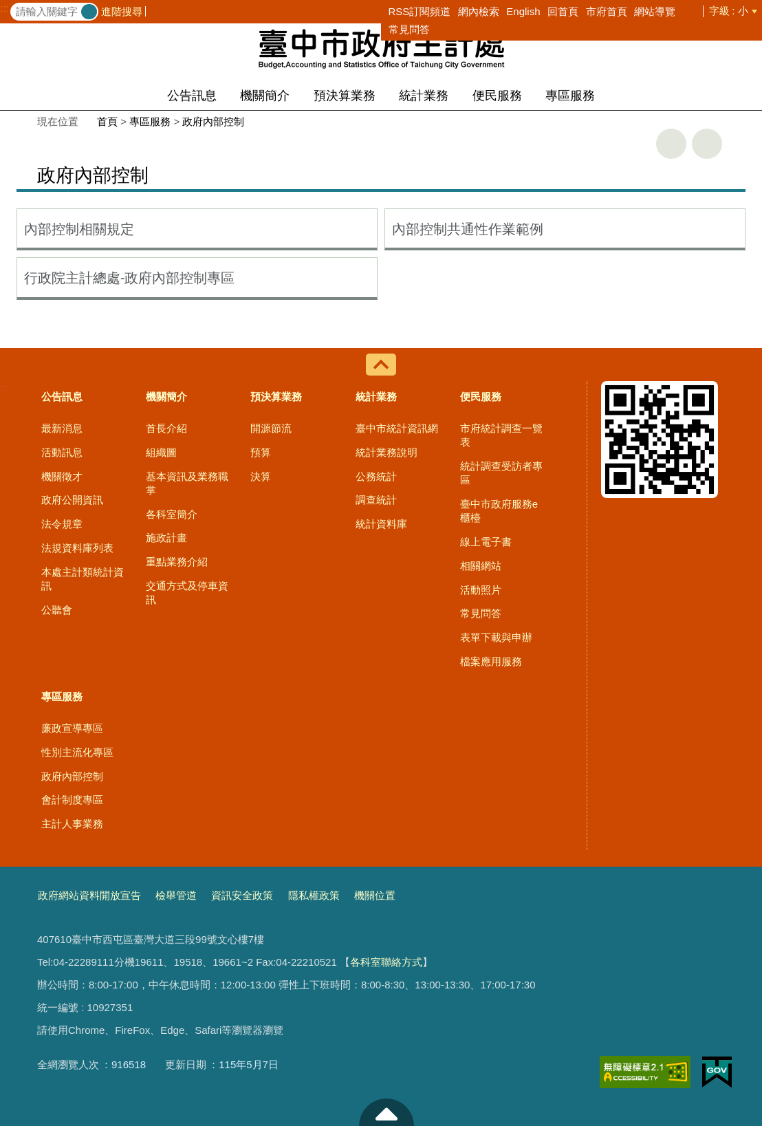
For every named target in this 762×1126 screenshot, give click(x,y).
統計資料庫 (381, 524)
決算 (260, 476)
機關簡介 (265, 95)
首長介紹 (166, 428)
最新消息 (62, 428)
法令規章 (62, 524)
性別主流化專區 (77, 752)
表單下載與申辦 (496, 637)
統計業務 (423, 95)
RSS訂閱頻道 (420, 11)
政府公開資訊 (72, 500)
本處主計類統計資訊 (82, 579)
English (523, 11)
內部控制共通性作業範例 (467, 229)
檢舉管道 (176, 895)
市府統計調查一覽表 (501, 435)
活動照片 (480, 590)
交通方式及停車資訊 (187, 592)
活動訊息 (62, 452)
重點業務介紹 (177, 561)
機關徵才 (62, 476)
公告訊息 (192, 95)
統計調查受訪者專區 (501, 473)
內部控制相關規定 (79, 229)
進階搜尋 (121, 11)
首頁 (107, 121)
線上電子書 (486, 542)
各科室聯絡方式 (386, 962)
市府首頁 (606, 11)
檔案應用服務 (491, 661)
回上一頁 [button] (707, 144)
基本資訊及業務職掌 (187, 483)
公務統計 (376, 476)
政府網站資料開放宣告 (89, 895)
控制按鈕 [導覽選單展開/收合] (381, 365)
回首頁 (562, 11)
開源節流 (271, 428)
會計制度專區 (72, 799)
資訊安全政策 (242, 895)
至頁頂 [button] (386, 1112)
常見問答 (409, 29)
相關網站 (480, 566)
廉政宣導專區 (72, 728)
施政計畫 (166, 537)
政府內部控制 (213, 121)
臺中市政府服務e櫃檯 (499, 510)
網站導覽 (654, 11)
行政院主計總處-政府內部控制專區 (129, 277)
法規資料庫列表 (77, 548)
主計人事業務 (72, 824)
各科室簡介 (171, 514)
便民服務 (497, 95)
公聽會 (56, 610)
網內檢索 (478, 11)
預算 (260, 452)
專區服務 (570, 95)
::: (4, 8)
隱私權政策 (314, 895)
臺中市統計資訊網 (397, 428)
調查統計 (376, 500)
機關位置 (374, 895)
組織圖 (161, 452)
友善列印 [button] (671, 144)
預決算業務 (344, 95)
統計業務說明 (386, 452)
